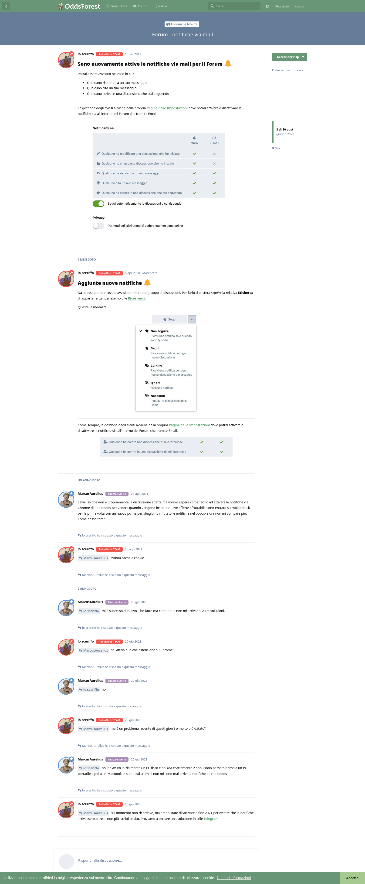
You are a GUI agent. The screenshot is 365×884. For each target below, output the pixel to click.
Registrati (282, 6)
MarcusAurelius (95, 558)
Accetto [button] (352, 878)
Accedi (299, 6)
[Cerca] (234, 6)
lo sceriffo (91, 611)
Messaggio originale (287, 70)
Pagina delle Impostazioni (168, 108)
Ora (276, 148)
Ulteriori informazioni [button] (234, 878)
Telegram (211, 818)
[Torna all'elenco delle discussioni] (6, 6)
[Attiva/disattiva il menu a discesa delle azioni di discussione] (303, 57)
